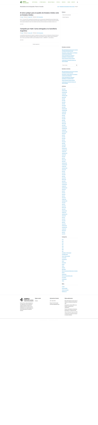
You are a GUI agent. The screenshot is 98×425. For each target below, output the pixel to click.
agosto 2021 (64, 133)
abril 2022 (63, 120)
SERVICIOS (64, 2)
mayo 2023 (63, 102)
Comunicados (64, 257)
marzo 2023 (64, 105)
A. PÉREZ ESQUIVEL (43, 2)
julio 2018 (63, 171)
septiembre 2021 (64, 131)
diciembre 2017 (64, 182)
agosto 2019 (64, 154)
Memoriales (64, 269)
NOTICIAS (59, 2)
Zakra (53, 320)
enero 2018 (63, 181)
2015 (62, 241)
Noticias (63, 272)
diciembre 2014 (64, 225)
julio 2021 (63, 135)
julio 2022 (63, 115)
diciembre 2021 (64, 126)
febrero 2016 (64, 207)
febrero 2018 (64, 179)
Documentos (64, 262)
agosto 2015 (64, 215)
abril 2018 (63, 176)
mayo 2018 (63, 174)
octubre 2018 (64, 166)
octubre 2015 (64, 212)
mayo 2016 (63, 202)
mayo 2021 (63, 138)
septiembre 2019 (64, 153)
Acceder (63, 286)
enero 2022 (63, 125)
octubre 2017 (64, 186)
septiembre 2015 (64, 214)
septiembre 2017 (64, 187)
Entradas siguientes (36, 44)
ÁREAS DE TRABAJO (51, 2)
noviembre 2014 (64, 227)
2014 (62, 239)
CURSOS (68, 2)
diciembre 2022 (64, 108)
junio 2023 (63, 100)
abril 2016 (63, 204)
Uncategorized (64, 279)
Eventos (63, 264)
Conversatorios (64, 259)
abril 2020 (63, 143)
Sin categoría (64, 277)
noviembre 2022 (64, 110)
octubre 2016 (64, 199)
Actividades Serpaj (65, 254)
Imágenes (63, 267)
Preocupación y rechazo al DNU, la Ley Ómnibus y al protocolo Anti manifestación (69, 53)
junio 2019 (63, 156)
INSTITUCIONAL (35, 2)
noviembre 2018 (64, 164)
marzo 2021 (64, 141)
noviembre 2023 (64, 92)
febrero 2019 (64, 159)
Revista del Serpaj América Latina (67, 275)
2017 (62, 244)
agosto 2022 (64, 113)
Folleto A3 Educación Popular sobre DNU (68, 58)
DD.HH (63, 261)
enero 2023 (63, 107)
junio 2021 (63, 136)
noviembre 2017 (64, 184)
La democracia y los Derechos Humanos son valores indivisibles (69, 61)
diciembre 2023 (64, 90)
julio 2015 (63, 217)
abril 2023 (63, 103)
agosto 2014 (64, 230)
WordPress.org (64, 291)
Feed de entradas (64, 288)
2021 (62, 251)
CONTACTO (73, 2)
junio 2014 (63, 233)
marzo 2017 (64, 197)
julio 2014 (63, 232)
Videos (63, 280)
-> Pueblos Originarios (65, 17)
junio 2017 (63, 192)
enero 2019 (63, 161)
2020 (62, 249)
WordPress (56, 320)
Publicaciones (64, 274)
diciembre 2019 (64, 148)
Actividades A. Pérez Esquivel (66, 252)
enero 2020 (63, 146)
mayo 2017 (63, 194)
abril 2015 (63, 222)
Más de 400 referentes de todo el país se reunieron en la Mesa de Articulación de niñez (70, 51)
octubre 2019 (64, 151)
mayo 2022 (63, 118)
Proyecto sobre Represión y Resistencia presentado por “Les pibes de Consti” (68, 56)
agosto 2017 (64, 189)
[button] (37, 2)
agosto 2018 (64, 169)
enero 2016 (63, 209)
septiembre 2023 (64, 95)
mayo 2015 (63, 220)
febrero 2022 (64, 123)
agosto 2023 (64, 97)
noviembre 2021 (64, 128)
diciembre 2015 (64, 210)
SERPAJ (46, 320)
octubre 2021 (64, 130)
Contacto (36, 300)
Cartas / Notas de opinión (66, 256)
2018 (62, 246)
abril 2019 (63, 158)
